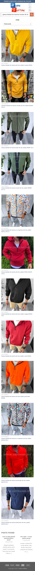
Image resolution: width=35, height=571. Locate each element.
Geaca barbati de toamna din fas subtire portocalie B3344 (15, 397)
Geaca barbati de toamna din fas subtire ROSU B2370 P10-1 (16, 272)
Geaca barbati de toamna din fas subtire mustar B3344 (16, 65)
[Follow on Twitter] (29, 7)
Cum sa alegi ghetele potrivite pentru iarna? (8, 538)
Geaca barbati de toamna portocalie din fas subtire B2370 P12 (15, 481)
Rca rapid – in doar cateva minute (26, 537)
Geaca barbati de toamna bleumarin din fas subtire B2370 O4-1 (15, 523)
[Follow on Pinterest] (29, 10)
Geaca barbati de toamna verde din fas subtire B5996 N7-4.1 (16, 188)
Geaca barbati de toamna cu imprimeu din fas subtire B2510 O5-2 (16, 439)
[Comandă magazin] (17, 24)
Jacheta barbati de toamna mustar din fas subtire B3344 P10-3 (17, 106)
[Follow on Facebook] (29, 4)
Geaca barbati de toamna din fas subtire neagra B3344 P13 (16, 314)
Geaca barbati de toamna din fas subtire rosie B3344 (16, 356)
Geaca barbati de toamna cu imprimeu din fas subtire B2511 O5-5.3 (16, 230)
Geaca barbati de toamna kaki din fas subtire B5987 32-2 (17, 147)
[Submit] (32, 14)
